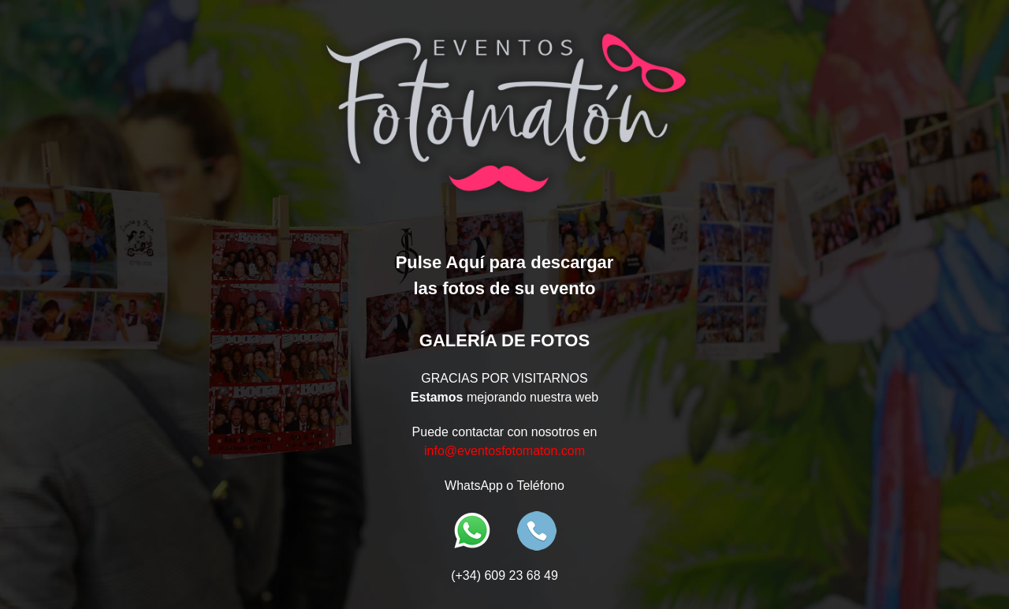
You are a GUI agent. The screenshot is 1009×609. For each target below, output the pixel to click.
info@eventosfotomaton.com (504, 451)
